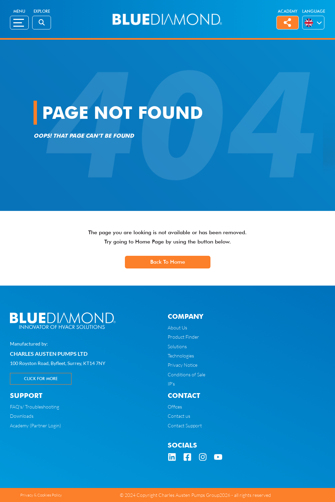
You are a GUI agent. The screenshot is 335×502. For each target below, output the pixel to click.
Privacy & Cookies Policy (41, 495)
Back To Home (167, 262)
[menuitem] (309, 22)
